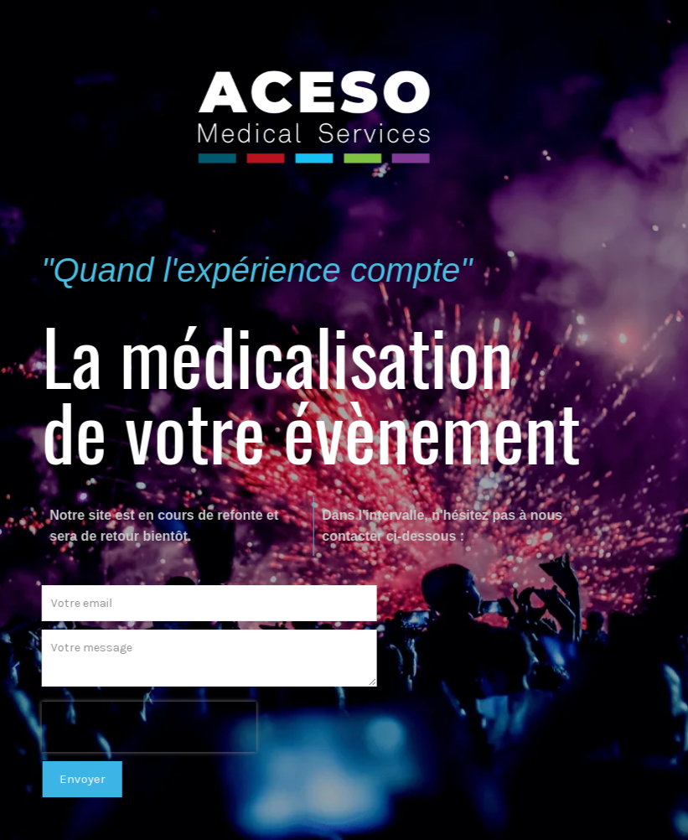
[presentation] (142, 727)
